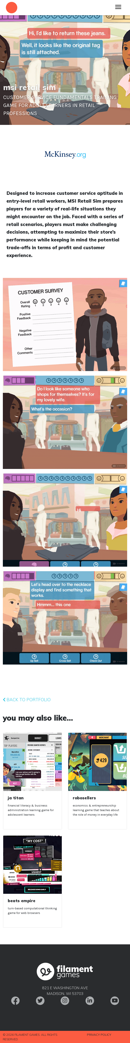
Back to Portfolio (27, 699)
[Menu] (118, 7)
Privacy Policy (99, 1035)
